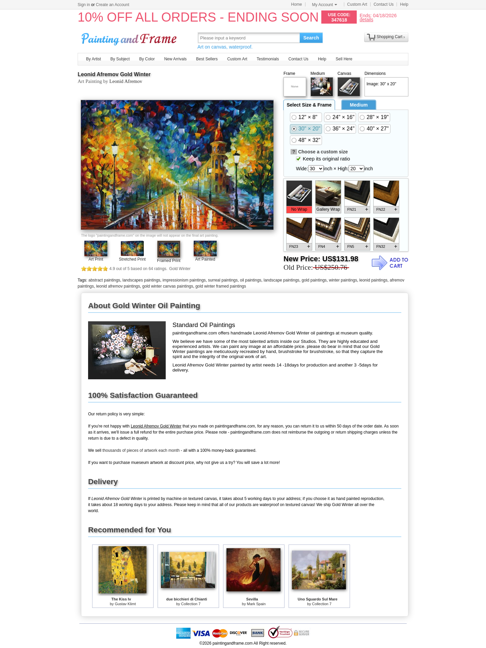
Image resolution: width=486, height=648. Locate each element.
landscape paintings (281, 280)
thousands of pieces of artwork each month (141, 450)
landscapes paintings (141, 280)
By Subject (120, 59)
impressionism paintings (184, 280)
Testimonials (267, 59)
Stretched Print (132, 259)
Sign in (84, 4)
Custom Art (357, 4)
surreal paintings (223, 280)
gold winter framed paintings (220, 286)
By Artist (93, 59)
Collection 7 (190, 604)
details (366, 19)
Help (404, 4)
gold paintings (314, 280)
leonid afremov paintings (118, 286)
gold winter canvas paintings (167, 286)
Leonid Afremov (125, 81)
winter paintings (343, 280)
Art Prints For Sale (130, 38)
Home (296, 4)
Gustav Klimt (125, 604)
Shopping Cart (390, 36)
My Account (324, 4)
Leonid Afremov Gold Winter (114, 74)
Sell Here (344, 59)
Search (311, 37)
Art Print (95, 259)
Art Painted (205, 259)
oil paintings (250, 280)
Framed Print (168, 260)
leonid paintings (373, 280)
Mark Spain (256, 604)
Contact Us (384, 4)
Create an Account (112, 4)
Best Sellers (207, 59)
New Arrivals (175, 59)
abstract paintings (104, 280)
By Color (147, 59)
